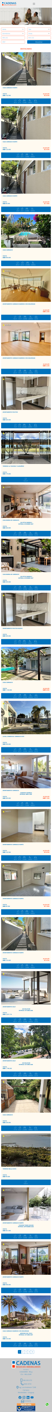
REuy (30, 1372)
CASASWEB (23, 1372)
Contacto (26, 1401)
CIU (22, 1374)
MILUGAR (28, 1374)
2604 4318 (26, 1384)
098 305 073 (26, 1380)
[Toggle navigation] (34, 3)
